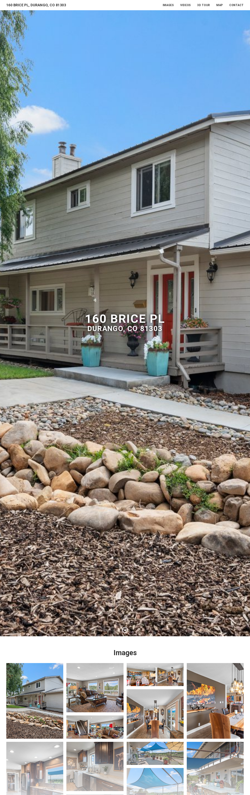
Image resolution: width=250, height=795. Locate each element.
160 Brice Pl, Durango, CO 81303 (36, 5)
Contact (236, 5)
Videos (185, 5)
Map (219, 5)
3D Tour (203, 5)
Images (168, 5)
